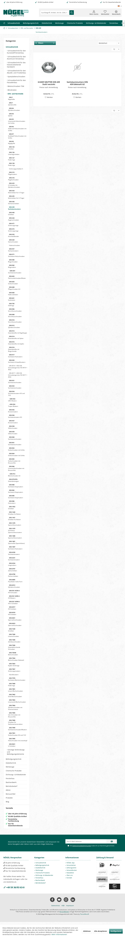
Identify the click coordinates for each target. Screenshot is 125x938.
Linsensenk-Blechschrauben (17, 701)
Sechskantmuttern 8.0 (15, 416)
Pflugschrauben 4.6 (14, 288)
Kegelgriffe (11, 142)
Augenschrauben (13, 219)
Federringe (11, 159)
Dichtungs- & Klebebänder (16, 774)
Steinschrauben (13, 241)
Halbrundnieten (13, 294)
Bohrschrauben (13, 654)
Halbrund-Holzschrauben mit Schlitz (17, 128)
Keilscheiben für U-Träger (16, 192)
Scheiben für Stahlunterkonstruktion (15, 722)
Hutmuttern (11, 502)
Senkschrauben (13, 283)
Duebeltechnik (40, 870)
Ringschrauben (13, 261)
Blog (7, 802)
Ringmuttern (12, 266)
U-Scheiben (11, 745)
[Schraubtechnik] (13, 23)
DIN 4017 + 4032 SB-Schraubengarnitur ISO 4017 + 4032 (17, 375)
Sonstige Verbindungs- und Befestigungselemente (16, 752)
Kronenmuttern (13, 411)
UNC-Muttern (12, 400)
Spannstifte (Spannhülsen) (16, 542)
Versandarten (71, 867)
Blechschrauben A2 (14, 475)
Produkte (9, 798)
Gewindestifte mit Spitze (15, 337)
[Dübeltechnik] (47, 23)
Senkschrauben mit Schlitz (16, 449)
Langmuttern (12, 564)
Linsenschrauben (13, 635)
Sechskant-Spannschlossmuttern (15, 530)
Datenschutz (55, 908)
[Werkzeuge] (59, 23)
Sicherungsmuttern (14, 670)
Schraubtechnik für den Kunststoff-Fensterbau (16, 52)
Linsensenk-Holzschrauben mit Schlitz (16, 121)
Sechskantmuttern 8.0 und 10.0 (16, 393)
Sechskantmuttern (14, 208)
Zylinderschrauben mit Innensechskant (15, 707)
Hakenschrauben (14, 245)
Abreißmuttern (13, 675)
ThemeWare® (84, 916)
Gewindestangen (13, 480)
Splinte (11, 115)
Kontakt (69, 880)
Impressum (70, 908)
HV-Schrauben (14, 592)
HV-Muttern (14, 597)
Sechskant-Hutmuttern (15, 356)
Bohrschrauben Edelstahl (16, 659)
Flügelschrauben (13, 179)
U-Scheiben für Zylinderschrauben (14, 185)
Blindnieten (12, 90)
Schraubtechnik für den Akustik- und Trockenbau (16, 72)
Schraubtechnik (12, 47)
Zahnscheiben (12, 570)
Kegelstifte (11, 98)
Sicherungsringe (13, 224)
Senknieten (11, 299)
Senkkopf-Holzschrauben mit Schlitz (17, 136)
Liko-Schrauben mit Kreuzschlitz (14, 715)
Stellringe (11, 305)
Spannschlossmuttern (15, 537)
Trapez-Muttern (13, 405)
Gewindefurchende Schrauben (14, 647)
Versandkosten (72, 872)
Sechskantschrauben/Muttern (17, 729)
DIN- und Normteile (15, 94)
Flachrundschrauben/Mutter (17, 277)
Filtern (39, 43)
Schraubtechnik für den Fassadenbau (16, 81)
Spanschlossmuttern (14, 524)
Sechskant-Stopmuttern (15, 486)
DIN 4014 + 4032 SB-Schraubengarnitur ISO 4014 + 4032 (17, 368)
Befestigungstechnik (13, 759)
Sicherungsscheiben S (16, 169)
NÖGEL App (70, 865)
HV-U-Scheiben (14, 602)
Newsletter (70, 875)
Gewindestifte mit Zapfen (16, 343)
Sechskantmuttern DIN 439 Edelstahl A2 (77, 83)
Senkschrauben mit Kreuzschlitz (14, 461)
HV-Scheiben (12, 608)
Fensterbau (10, 778)
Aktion (8, 790)
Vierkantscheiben (13, 203)
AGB (63, 908)
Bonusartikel (10, 794)
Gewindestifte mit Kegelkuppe (17, 332)
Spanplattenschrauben (16, 76)
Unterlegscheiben (13, 153)
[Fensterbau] (114, 23)
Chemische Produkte (13, 771)
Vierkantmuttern (13, 250)
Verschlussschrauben (15, 310)
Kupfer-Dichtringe (13, 665)
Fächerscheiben (13, 575)
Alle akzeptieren (100, 931)
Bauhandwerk (11, 782)
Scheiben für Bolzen (14, 513)
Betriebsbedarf (11, 786)
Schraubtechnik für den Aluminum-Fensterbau (16, 57)
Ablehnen (87, 931)
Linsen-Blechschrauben (15, 690)
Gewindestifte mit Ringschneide (13, 349)
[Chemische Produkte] (74, 23)
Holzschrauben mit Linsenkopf (17, 740)
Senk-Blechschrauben (15, 695)
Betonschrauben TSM (15, 86)
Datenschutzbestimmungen (81, 848)
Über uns (70, 877)
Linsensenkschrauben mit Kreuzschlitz (16, 468)
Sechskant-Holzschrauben (16, 255)
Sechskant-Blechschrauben (16, 679)
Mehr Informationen (59, 934)
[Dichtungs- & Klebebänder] (96, 23)
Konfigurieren (116, 931)
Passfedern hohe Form (15, 581)
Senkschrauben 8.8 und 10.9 (17, 734)
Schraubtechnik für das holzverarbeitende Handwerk (16, 64)
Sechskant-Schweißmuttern (16, 361)
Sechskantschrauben (14, 272)
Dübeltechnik (11, 763)
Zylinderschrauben (14, 109)
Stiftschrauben (12, 427)
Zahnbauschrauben (14, 641)
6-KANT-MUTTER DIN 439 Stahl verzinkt (49, 83)
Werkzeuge (10, 767)
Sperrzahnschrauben (14, 619)
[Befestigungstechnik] (30, 23)
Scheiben (11, 148)
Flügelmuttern (12, 173)
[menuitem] (116, 12)
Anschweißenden (13, 235)
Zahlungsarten (71, 870)
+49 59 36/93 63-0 (13, 889)
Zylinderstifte (12, 104)
